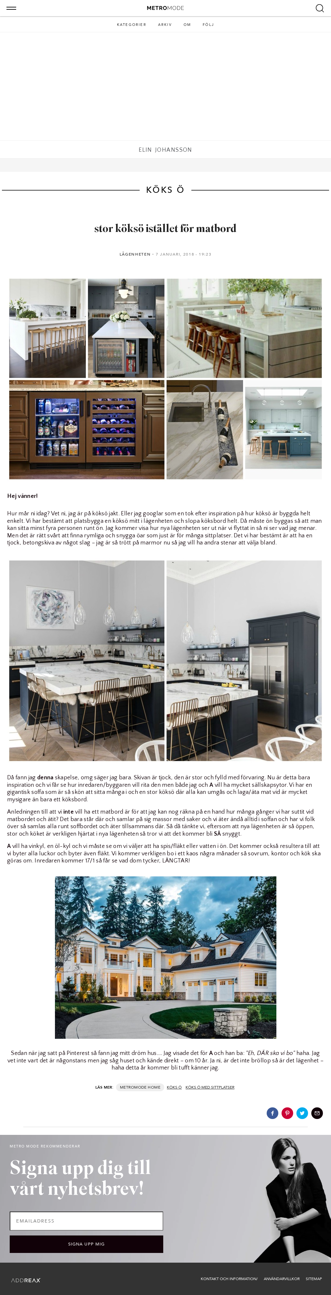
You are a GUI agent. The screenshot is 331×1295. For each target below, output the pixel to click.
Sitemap (314, 1278)
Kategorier (131, 24)
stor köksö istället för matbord (165, 229)
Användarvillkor (282, 1278)
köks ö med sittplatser (210, 1087)
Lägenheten (135, 254)
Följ (208, 24)
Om (187, 24)
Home (154, 1087)
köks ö (174, 1087)
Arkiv (165, 24)
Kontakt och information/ (229, 1278)
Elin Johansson (165, 150)
